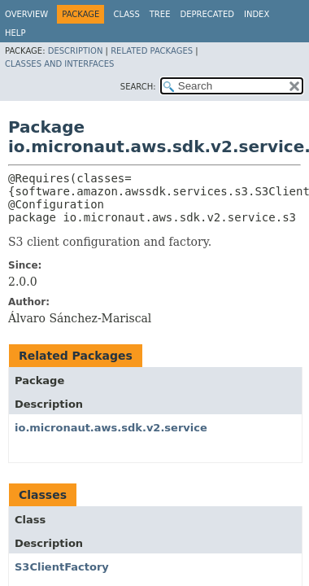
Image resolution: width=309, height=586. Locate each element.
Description (75, 50)
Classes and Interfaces (59, 63)
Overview (26, 14)
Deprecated (207, 14)
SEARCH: (138, 86)
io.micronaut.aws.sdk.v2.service (111, 428)
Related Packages (152, 50)
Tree (160, 14)
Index (256, 14)
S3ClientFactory (62, 567)
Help (15, 32)
